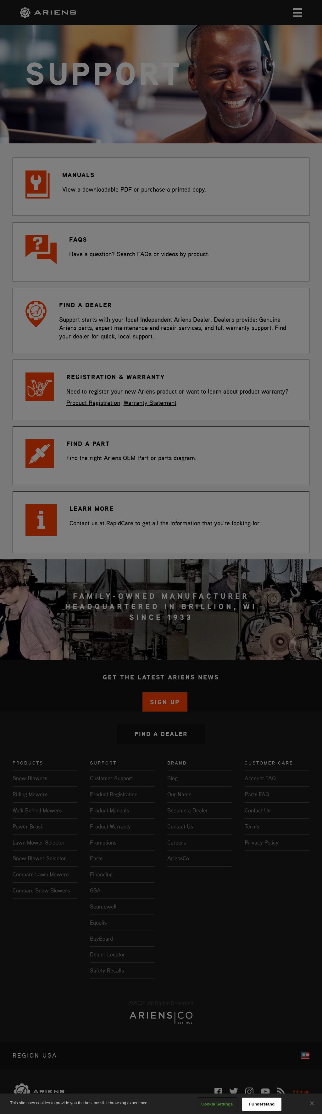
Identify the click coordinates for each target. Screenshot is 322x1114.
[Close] (312, 1103)
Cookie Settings (217, 1104)
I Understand (262, 1104)
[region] (161, 1104)
